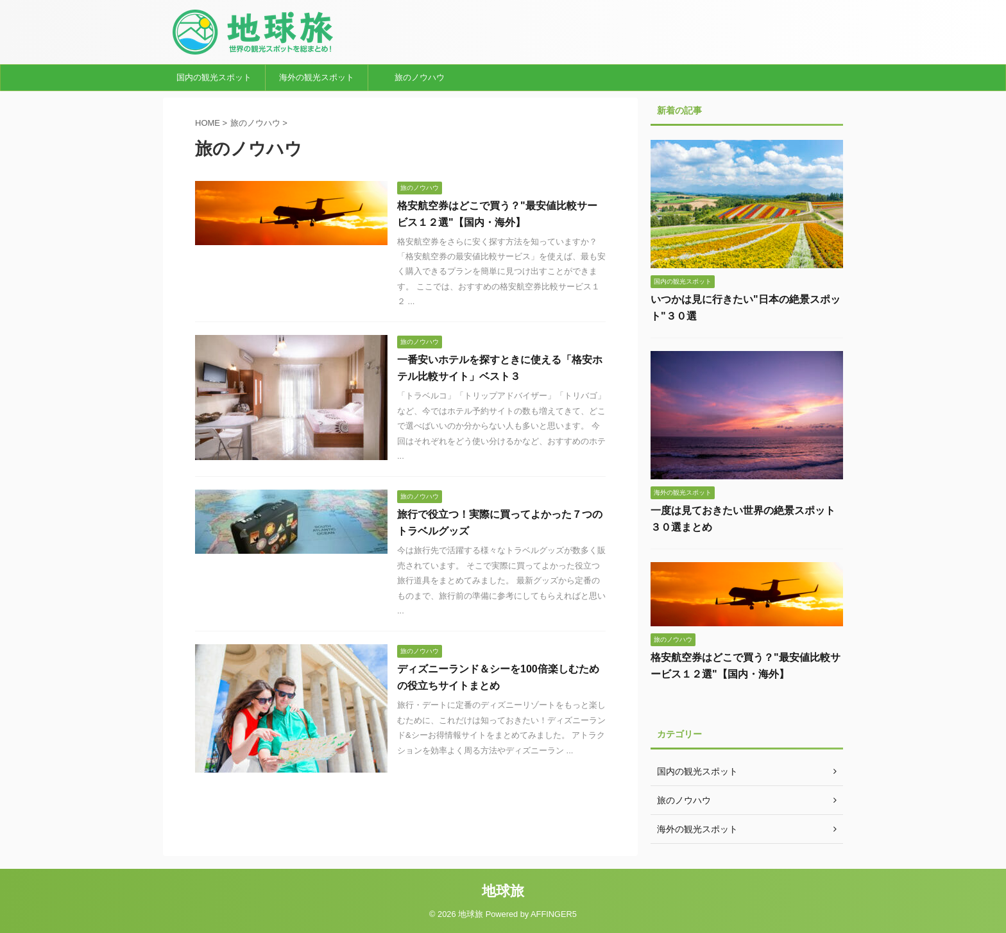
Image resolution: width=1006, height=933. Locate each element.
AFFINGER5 (554, 914)
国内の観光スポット (214, 77)
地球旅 (503, 891)
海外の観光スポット (316, 77)
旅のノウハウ (420, 77)
